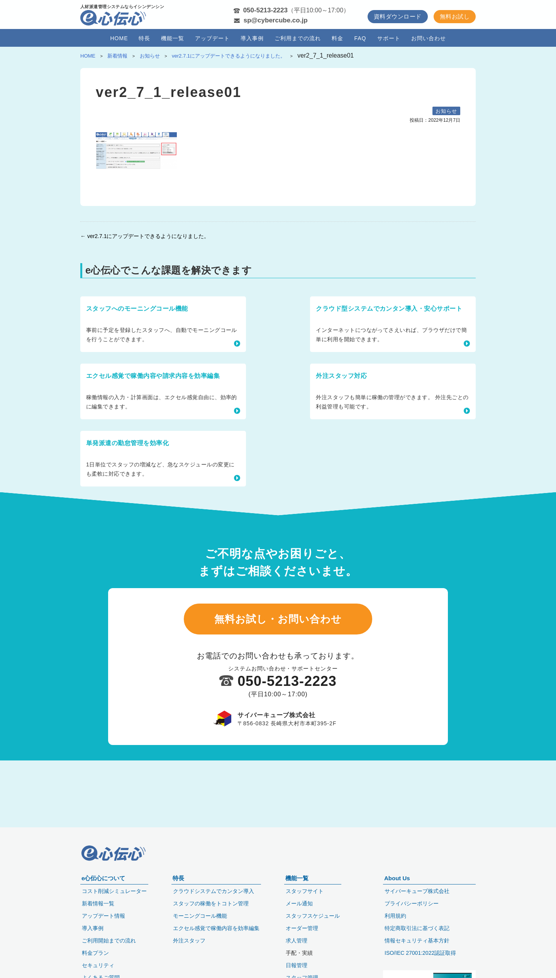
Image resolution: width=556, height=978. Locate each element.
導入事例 (252, 38)
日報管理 (296, 965)
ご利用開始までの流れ (109, 940)
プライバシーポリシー (412, 903)
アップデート (212, 38)
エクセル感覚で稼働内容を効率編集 (216, 928)
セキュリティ (98, 965)
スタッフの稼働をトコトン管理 (211, 903)
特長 (144, 38)
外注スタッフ (189, 940)
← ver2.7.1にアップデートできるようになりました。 (144, 236)
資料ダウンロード (398, 16)
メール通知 (299, 903)
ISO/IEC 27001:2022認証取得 (420, 953)
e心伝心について (103, 878)
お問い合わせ (428, 38)
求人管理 (296, 940)
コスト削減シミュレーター (114, 891)
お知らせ (446, 111)
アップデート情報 (103, 916)
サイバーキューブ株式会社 (417, 891)
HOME (119, 38)
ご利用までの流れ (298, 38)
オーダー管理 (302, 928)
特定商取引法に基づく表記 (417, 928)
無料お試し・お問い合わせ (278, 565)
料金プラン (95, 953)
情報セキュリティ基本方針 (417, 940)
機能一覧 (172, 38)
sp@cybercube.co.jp (276, 20)
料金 (337, 38)
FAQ (360, 38)
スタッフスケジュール (313, 916)
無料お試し (455, 16)
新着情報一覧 (98, 903)
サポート (388, 38)
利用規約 (395, 916)
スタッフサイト (305, 891)
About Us (397, 878)
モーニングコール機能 (200, 916)
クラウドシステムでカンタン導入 (213, 891)
